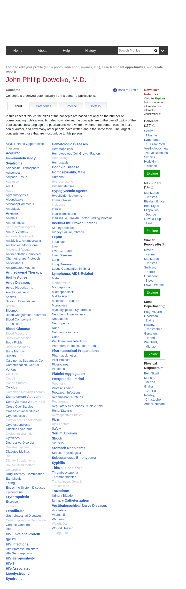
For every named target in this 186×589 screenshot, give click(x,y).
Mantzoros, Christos (152, 195)
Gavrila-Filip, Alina (153, 221)
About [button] (42, 50)
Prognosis (59, 383)
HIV (8, 529)
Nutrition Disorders (65, 332)
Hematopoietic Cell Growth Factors (76, 153)
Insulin (56, 209)
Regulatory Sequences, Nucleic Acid (77, 406)
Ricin (55, 419)
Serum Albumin (64, 433)
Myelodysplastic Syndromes (71, 310)
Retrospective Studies (67, 415)
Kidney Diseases (63, 228)
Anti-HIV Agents (17, 231)
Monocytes (59, 305)
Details (96, 106)
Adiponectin (14, 172)
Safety (56, 428)
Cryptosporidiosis (18, 424)
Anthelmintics (15, 222)
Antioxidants (14, 263)
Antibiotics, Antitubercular (23, 240)
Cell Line (12, 374)
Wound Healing (62, 528)
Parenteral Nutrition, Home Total (74, 346)
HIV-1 (10, 563)
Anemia (12, 213)
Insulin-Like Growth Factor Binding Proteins (82, 218)
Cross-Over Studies (19, 406)
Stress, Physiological (66, 453)
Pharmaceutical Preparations (75, 351)
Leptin (57, 237)
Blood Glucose (18, 329)
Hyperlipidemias (63, 186)
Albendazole (14, 199)
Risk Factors (60, 424)
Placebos (58, 369)
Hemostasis (60, 162)
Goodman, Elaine (151, 318)
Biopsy (10, 306)
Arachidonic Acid (17, 292)
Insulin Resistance (65, 214)
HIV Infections (17, 544)
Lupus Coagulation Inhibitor (71, 268)
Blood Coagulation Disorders (26, 315)
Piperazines (60, 364)
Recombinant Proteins (67, 397)
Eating (10, 483)
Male (55, 278)
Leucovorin (59, 242)
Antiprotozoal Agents (20, 267)
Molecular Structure (65, 301)
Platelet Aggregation (68, 374)
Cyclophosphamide (19, 433)
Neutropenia (60, 323)
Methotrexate (61, 283)
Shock (57, 438)
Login (10, 67)
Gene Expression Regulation (26, 520)
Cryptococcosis (16, 416)
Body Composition (18, 338)
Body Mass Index (18, 347)
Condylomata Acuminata (26, 402)
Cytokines (13, 438)
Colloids (11, 387)
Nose (55, 328)
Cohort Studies (16, 383)
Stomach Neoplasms (68, 448)
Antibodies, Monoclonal (22, 245)
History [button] (90, 50)
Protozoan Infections (66, 392)
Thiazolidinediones (67, 468)
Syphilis (58, 463)
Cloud (18, 106)
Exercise (12, 501)
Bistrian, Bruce (154, 201)
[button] (162, 51)
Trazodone (60, 491)
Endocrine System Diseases (25, 487)
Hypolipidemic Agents (67, 195)
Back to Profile (125, 90)
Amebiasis (13, 208)
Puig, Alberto (153, 311)
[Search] (136, 50)
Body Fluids (14, 342)
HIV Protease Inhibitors (22, 549)
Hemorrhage (60, 158)
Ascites (11, 297)
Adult (9, 186)
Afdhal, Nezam (154, 404)
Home (17, 50)
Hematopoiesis (62, 149)
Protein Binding (62, 388)
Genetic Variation (18, 525)
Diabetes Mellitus (18, 451)
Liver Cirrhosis (62, 251)
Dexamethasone (17, 447)
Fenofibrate (15, 511)
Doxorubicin (14, 469)
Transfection (60, 486)
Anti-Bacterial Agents (20, 227)
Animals (11, 218)
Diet (8, 456)
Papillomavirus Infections (69, 341)
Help (66, 50)
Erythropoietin (17, 497)
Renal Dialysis (62, 410)
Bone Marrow (15, 351)
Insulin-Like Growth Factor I (74, 223)
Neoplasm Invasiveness (68, 314)
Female (11, 506)
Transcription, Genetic (67, 481)
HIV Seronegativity (19, 553)
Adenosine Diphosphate (22, 168)
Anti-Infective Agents (20, 236)
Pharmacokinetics (64, 355)
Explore (152, 173)
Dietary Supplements (20, 460)
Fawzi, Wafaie (154, 285)
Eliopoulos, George (152, 212)
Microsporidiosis (63, 292)
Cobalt (10, 378)
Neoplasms (60, 319)
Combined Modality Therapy (25, 392)
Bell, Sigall (151, 206)
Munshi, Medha (149, 380)
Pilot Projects (61, 360)
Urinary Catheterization (70, 500)
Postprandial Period (68, 379)
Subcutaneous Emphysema (74, 458)
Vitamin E (58, 514)
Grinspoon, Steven (152, 278)
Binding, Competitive (20, 301)
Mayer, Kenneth (150, 252)
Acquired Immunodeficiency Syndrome (21, 158)
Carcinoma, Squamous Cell (25, 360)
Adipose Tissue (16, 177)
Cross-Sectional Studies (22, 411)
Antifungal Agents (18, 249)
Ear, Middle (14, 478)
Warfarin (58, 519)
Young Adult (60, 533)
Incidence (58, 204)
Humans (57, 177)
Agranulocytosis (17, 195)
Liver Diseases (62, 255)
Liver (55, 246)
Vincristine (59, 510)
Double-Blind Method (20, 465)
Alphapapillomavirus (20, 204)
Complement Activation (25, 397)
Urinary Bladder (63, 495)
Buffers (11, 356)
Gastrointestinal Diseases (23, 515)
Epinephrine (14, 492)
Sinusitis (57, 443)
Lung (55, 259)
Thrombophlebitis (64, 477)
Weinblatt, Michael (151, 344)
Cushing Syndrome (19, 429)
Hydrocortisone (62, 181)
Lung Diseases (62, 264)
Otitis (55, 337)
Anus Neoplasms (19, 288)
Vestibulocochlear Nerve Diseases (79, 505)
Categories (43, 106)
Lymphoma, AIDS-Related (72, 274)
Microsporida (61, 287)
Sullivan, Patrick (150, 270)
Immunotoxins (61, 200)
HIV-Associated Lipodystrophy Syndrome (18, 574)
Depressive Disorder (20, 442)
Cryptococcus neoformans (24, 420)
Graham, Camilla (150, 389)
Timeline (71, 106)
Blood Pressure (16, 333)
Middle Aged (60, 296)
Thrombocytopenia (65, 472)
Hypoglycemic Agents (69, 191)
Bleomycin (13, 310)
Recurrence (60, 401)
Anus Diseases (18, 282)
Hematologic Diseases (70, 144)
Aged (9, 190)
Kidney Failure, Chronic (68, 232)
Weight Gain (60, 523)
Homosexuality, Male (68, 172)
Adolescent (13, 181)
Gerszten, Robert (151, 336)
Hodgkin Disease (65, 167)
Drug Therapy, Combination (25, 474)
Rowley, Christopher (153, 327)
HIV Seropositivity (20, 558)
